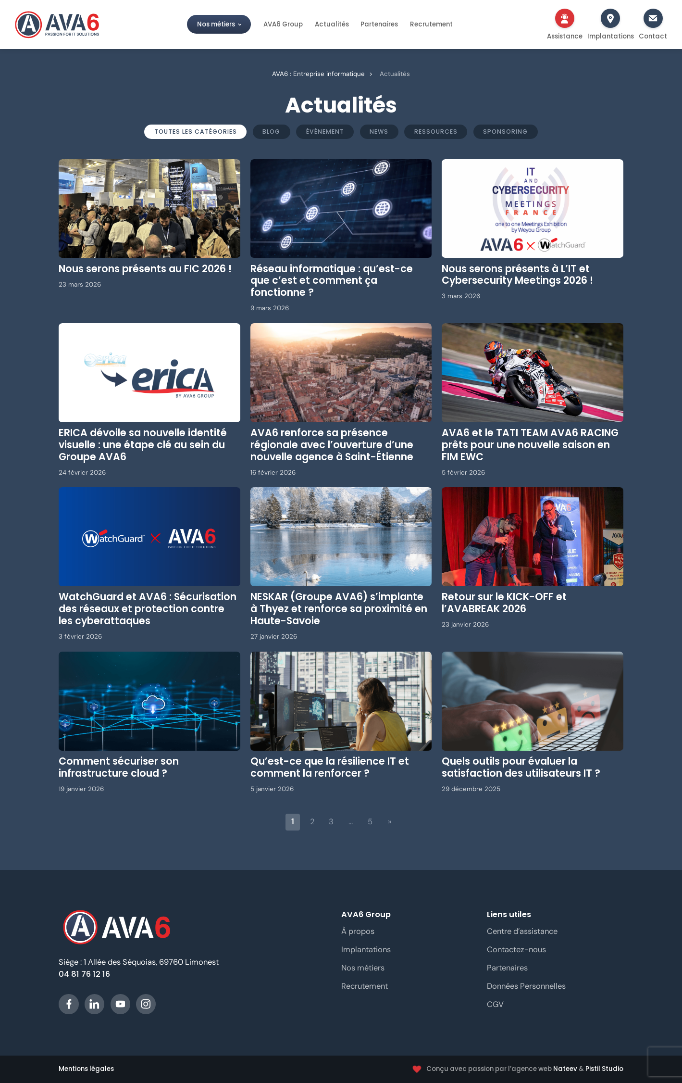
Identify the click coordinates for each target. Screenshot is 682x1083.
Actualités (332, 24)
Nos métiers (216, 24)
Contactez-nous (516, 949)
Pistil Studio (604, 1068)
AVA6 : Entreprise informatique (318, 74)
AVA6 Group (283, 24)
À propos (357, 931)
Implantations (366, 949)
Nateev (565, 1068)
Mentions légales (86, 1069)
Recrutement (431, 24)
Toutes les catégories (195, 131)
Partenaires (379, 24)
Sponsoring (505, 131)
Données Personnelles (526, 986)
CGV (495, 1004)
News (379, 131)
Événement (325, 131)
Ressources (436, 131)
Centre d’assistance (522, 931)
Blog (271, 131)
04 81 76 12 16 (84, 974)
